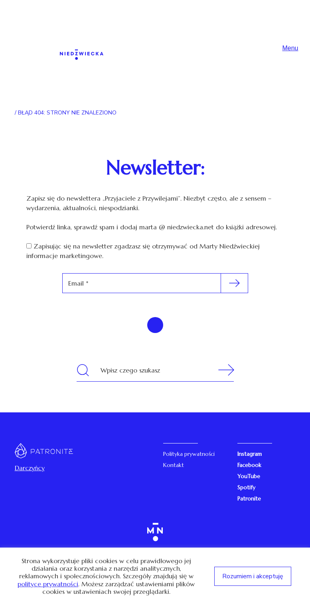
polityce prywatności (48, 584)
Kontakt (173, 465)
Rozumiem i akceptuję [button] (252, 576)
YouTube (248, 476)
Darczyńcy (30, 468)
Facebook (249, 465)
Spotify (246, 487)
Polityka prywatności (189, 453)
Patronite (249, 498)
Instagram (249, 453)
